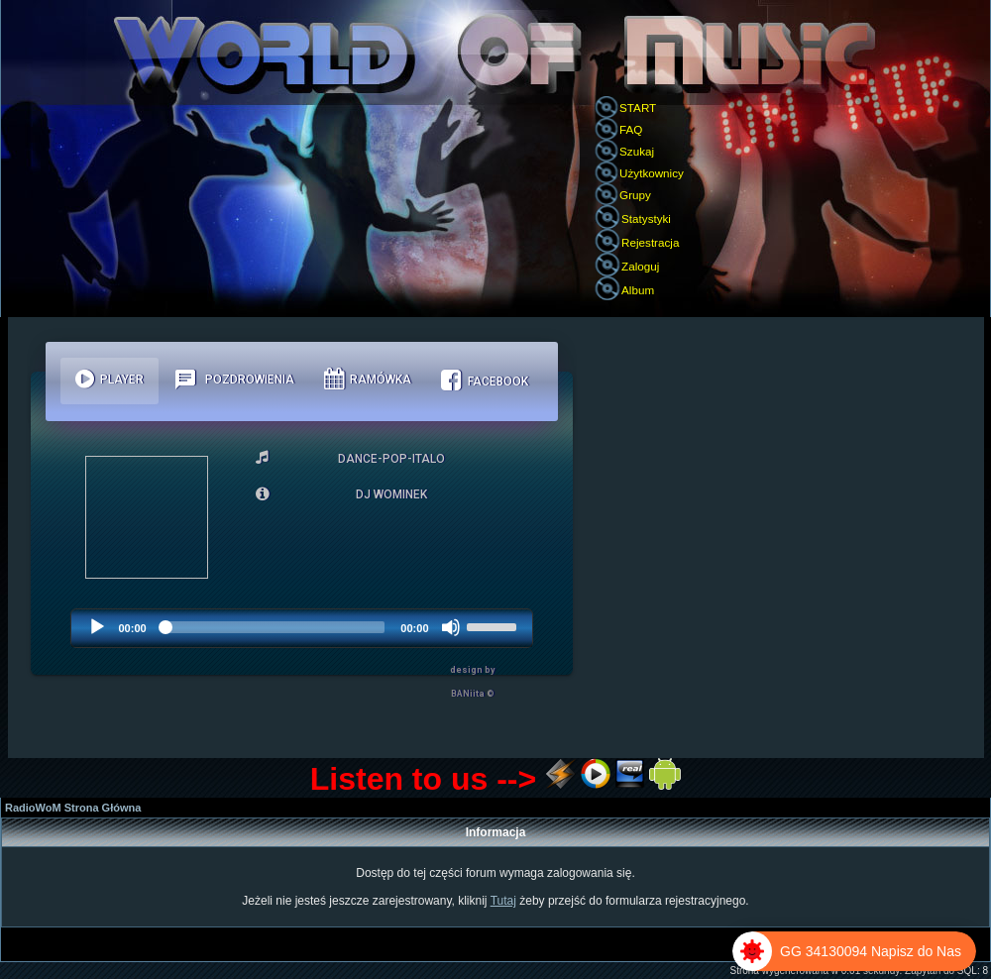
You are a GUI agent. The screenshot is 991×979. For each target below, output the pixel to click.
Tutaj (503, 901)
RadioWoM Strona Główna (73, 808)
